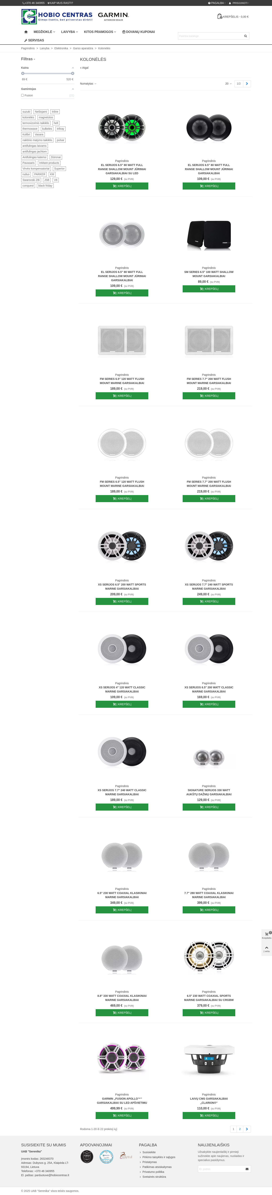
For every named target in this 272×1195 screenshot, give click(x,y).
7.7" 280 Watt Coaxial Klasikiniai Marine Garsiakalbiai (209, 895)
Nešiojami (41, 111)
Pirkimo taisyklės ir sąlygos (157, 1157)
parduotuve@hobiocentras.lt (52, 1175)
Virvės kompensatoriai (36, 168)
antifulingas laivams (35, 145)
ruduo (26, 174)
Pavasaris (29, 162)
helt (56, 123)
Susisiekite (147, 1152)
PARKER (39, 174)
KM (52, 174)
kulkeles (47, 128)
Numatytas (88, 83)
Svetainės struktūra (152, 1177)
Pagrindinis (122, 160)
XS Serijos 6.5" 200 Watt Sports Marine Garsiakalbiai (122, 586)
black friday (45, 185)
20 (228, 83)
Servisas (34, 40)
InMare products (49, 162)
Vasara (39, 134)
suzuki (26, 111)
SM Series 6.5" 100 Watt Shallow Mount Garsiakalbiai (209, 274)
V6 (55, 180)
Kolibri (26, 134)
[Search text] (210, 36)
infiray (60, 128)
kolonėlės (28, 117)
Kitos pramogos (98, 32)
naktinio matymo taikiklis (37, 140)
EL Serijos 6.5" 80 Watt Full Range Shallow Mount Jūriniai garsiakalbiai (209, 169)
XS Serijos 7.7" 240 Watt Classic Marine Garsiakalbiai (122, 792)
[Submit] (247, 1169)
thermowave (30, 128)
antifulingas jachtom (35, 151)
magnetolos (46, 117)
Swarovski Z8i (31, 180)
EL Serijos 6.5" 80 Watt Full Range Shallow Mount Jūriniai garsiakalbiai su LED (122, 169)
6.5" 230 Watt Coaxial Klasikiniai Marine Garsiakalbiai (122, 895)
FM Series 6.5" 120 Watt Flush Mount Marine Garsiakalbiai (122, 381)
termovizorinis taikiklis (36, 123)
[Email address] (221, 1169)
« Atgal (84, 67)
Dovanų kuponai (138, 32)
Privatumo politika (151, 1172)
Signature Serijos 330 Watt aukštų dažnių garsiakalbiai (209, 792)
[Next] (247, 83)
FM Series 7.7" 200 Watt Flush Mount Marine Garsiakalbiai (209, 381)
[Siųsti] (246, 36)
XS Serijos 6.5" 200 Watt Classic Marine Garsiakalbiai (209, 689)
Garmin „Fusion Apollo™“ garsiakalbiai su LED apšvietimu (122, 1100)
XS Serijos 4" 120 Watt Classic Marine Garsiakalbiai (122, 689)
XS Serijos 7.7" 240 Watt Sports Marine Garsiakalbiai (209, 586)
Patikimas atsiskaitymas (155, 1167)
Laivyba (68, 32)
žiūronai (56, 157)
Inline (55, 111)
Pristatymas (148, 1162)
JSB (46, 180)
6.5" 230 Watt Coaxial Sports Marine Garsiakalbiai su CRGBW (209, 998)
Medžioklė (43, 32)
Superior (59, 168)
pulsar (60, 140)
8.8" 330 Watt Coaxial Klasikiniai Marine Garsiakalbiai (122, 998)
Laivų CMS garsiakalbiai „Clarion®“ (209, 1100)
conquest (28, 185)
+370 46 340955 (44, 1171)
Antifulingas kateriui (34, 157)
